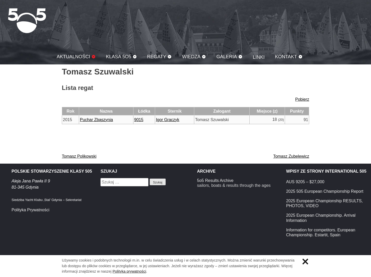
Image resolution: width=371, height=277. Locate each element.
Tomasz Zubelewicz (291, 156)
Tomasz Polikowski (79, 156)
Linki (259, 57)
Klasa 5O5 (27, 20)
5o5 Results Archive (215, 180)
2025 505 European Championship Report (324, 191)
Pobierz (302, 99)
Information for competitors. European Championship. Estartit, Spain (320, 232)
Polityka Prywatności (30, 210)
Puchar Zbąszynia (96, 119)
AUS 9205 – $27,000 (305, 182)
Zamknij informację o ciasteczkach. (305, 261)
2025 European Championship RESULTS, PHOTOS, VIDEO (324, 203)
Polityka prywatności (129, 271)
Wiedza (191, 56)
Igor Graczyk (167, 119)
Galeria (226, 56)
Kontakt (286, 56)
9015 (139, 119)
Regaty (156, 56)
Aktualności (73, 56)
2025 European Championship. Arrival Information (321, 217)
